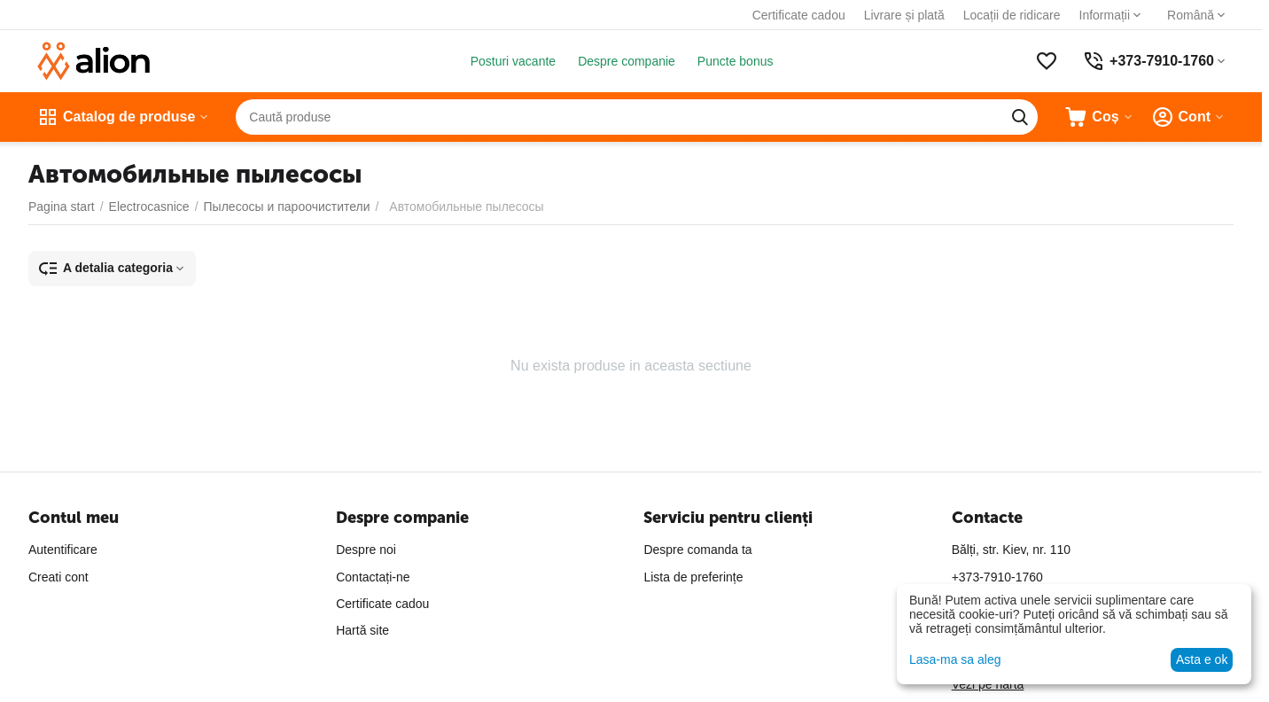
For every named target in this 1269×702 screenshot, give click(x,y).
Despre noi (366, 549)
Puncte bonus (735, 61)
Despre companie (626, 61)
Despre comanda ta (697, 549)
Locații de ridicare (1012, 15)
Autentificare (62, 549)
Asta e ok (1201, 659)
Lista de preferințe (693, 577)
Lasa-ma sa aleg (955, 659)
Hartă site (362, 630)
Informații (1105, 15)
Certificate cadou (798, 15)
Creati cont (58, 577)
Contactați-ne (372, 577)
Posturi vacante (514, 61)
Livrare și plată (904, 15)
